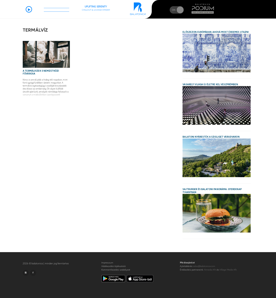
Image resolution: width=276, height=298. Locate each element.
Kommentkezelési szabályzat (115, 269)
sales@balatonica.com (204, 266)
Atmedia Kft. (210, 269)
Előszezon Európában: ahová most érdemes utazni (216, 32)
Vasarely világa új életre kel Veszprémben (210, 84)
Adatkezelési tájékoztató (113, 266)
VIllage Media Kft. (228, 269)
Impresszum (107, 262)
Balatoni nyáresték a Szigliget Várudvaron (211, 137)
